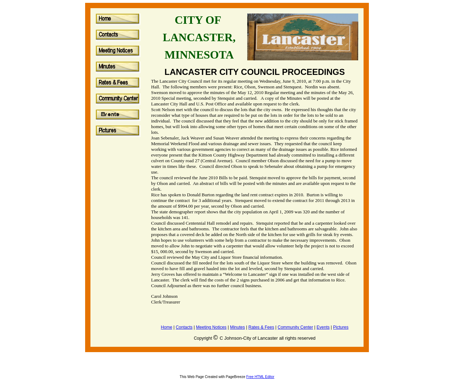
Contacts (184, 327)
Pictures (340, 327)
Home (166, 327)
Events (323, 327)
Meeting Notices (211, 327)
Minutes (237, 327)
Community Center (295, 327)
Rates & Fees (261, 327)
